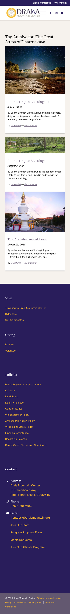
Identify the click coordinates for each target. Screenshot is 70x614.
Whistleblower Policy (17, 414)
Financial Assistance (17, 432)
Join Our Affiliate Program (27, 547)
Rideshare (11, 313)
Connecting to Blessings (26, 161)
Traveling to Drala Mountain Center (25, 307)
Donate (9, 344)
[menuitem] (35, 3)
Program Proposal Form (26, 532)
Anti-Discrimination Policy (20, 420)
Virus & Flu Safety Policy (19, 426)
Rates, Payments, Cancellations (23, 384)
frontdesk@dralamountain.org (30, 517)
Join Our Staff (19, 525)
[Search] (32, 12)
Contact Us (45, 2)
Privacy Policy (60, 2)
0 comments (30, 125)
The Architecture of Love (27, 239)
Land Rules (11, 396)
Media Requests (21, 540)
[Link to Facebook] (51, 13)
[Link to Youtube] (62, 13)
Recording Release (16, 438)
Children (10, 390)
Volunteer (11, 350)
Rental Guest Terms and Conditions (25, 445)
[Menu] (41, 12)
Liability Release (14, 402)
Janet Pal (16, 125)
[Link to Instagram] (56, 13)
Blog (35, 2)
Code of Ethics (13, 408)
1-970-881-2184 (21, 506)
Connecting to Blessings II (28, 102)
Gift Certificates (14, 319)
